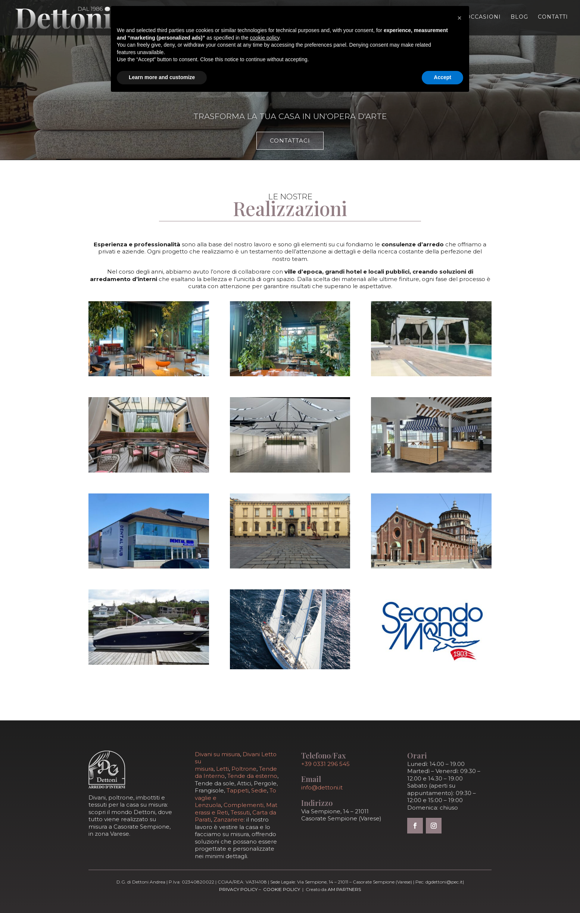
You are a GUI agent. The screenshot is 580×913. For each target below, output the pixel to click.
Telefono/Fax (323, 755)
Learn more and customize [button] (162, 77)
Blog (519, 17)
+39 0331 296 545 (325, 763)
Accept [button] (442, 77)
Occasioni (483, 17)
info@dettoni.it (322, 787)
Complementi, (245, 804)
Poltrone (243, 768)
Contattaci (290, 140)
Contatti (553, 17)
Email (311, 779)
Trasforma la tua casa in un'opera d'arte (290, 116)
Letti (222, 768)
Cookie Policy (281, 889)
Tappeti (238, 790)
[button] (459, 18)
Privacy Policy (238, 889)
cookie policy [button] (264, 38)
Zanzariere (228, 819)
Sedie (259, 790)
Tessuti (240, 812)
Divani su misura (217, 754)
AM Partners (344, 889)
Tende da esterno (252, 775)
